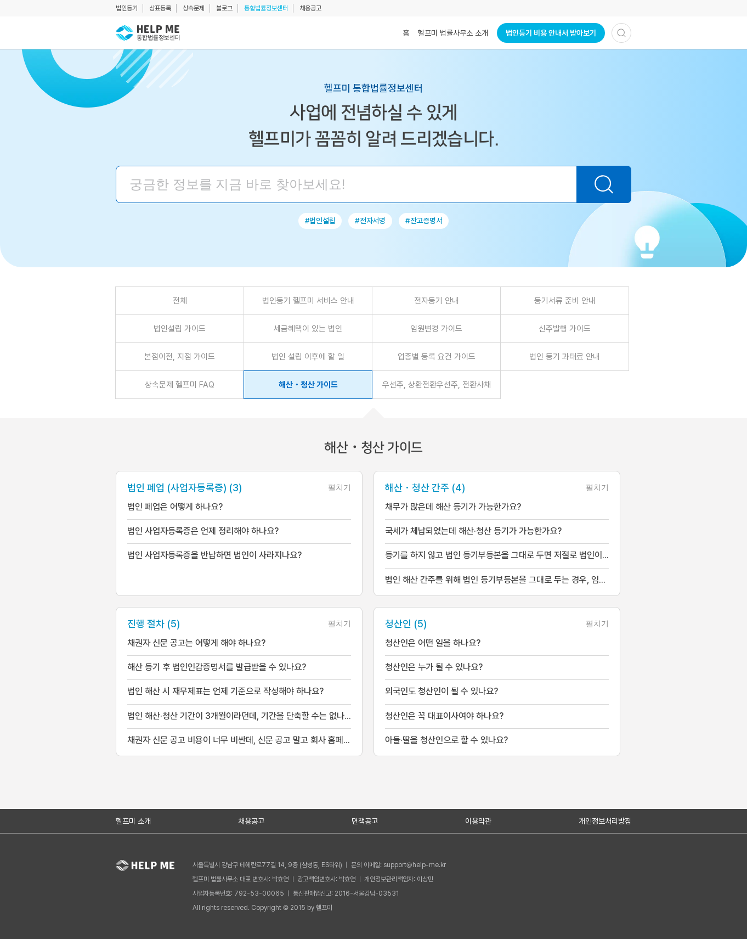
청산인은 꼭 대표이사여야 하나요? (444, 715)
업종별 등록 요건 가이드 (437, 357)
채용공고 (310, 8)
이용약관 (478, 820)
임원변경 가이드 (436, 329)
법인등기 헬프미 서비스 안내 (308, 301)
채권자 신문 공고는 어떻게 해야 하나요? (196, 642)
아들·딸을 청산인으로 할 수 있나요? (446, 739)
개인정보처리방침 (605, 820)
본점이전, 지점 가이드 (179, 357)
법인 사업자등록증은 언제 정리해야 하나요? (203, 531)
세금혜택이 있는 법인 (308, 329)
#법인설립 (320, 220)
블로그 (224, 8)
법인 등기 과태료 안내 (564, 357)
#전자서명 (370, 220)
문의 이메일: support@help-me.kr (398, 864)
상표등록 (160, 8)
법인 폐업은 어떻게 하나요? (175, 507)
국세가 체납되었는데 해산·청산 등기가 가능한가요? (473, 531)
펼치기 (339, 487)
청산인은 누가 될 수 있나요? (434, 666)
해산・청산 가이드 (308, 385)
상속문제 (194, 8)
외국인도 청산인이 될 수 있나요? (441, 690)
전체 (180, 301)
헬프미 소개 (133, 820)
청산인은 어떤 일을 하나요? (432, 642)
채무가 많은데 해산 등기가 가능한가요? (453, 507)
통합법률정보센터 (266, 8)
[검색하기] (621, 33)
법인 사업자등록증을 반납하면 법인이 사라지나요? (214, 555)
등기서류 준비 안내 (565, 301)
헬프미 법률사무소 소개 (453, 33)
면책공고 (365, 820)
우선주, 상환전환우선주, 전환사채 (436, 385)
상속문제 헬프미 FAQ (179, 385)
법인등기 (127, 8)
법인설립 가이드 (180, 329)
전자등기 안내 (436, 301)
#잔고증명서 (423, 220)
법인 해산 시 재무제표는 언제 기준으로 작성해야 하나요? (225, 690)
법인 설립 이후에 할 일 (307, 357)
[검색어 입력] (373, 184)
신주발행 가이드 (565, 329)
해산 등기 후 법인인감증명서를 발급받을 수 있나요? (216, 666)
